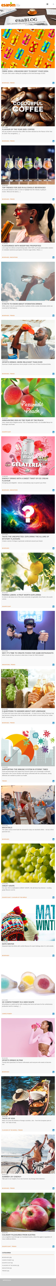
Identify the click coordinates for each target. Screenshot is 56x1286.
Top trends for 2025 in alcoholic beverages (24, 188)
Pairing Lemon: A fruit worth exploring (21, 595)
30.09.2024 (5, 185)
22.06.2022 (5, 709)
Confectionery (7, 1013)
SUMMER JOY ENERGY (11, 1177)
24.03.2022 (5, 767)
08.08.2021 (5, 1116)
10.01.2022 (5, 883)
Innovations (14, 257)
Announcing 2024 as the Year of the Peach (22, 420)
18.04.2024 (5, 360)
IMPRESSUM (7, 1280)
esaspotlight (6, 432)
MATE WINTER (8, 944)
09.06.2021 (5, 1174)
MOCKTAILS (7, 828)
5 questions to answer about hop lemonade (24, 711)
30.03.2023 (5, 592)
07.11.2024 (5, 127)
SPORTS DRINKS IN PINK (12, 1060)
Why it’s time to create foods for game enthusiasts (27, 653)
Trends (12, 83)
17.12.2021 (5, 942)
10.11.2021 (5, 1000)
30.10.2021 (5, 1058)
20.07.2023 (5, 534)
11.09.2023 (5, 476)
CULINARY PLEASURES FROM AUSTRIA (18, 1235)
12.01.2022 (5, 825)
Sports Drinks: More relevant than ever (22, 362)
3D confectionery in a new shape (18, 1002)
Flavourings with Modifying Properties (21, 246)
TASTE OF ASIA (8, 1118)
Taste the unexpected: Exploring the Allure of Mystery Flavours (25, 538)
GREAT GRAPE (8, 886)
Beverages (5, 83)
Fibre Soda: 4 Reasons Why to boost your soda (25, 71)
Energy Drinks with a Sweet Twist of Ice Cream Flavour (25, 480)
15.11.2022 (5, 651)
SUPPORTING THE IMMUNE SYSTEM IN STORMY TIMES (25, 769)
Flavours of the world (19, 897)
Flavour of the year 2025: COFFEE (18, 129)
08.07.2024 (5, 301)
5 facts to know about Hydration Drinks (22, 304)
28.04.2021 (5, 1232)
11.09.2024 (5, 243)
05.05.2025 (5, 69)
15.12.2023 (5, 418)
